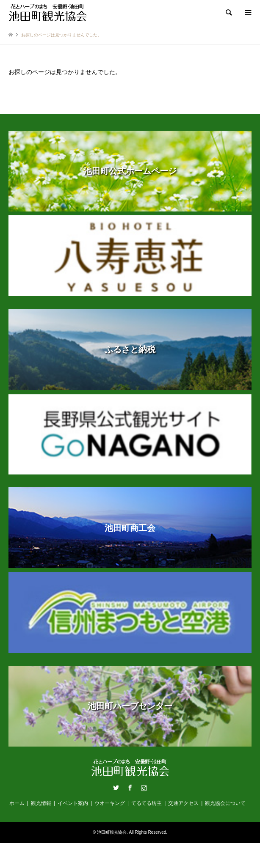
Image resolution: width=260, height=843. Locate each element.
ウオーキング (109, 803)
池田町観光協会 (112, 832)
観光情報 (41, 803)
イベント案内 (73, 803)
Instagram (144, 788)
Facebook (130, 788)
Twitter (116, 788)
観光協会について (225, 803)
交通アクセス (183, 803)
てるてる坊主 (146, 803)
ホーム (17, 803)
